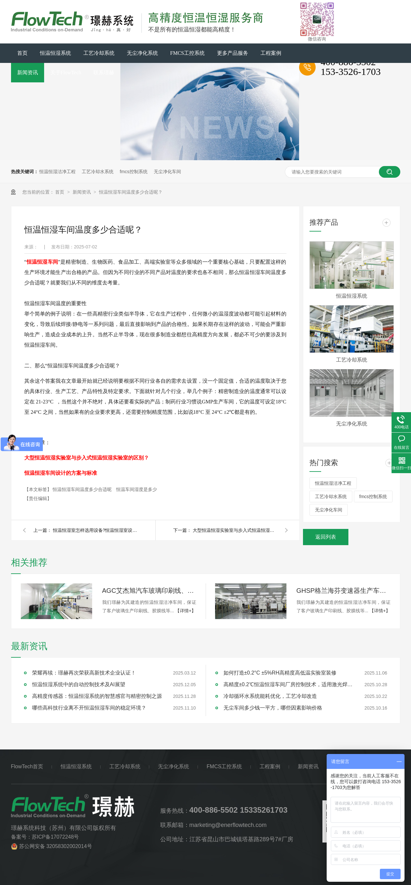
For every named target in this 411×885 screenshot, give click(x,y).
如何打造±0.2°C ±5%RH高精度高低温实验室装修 (280, 673)
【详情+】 (185, 610)
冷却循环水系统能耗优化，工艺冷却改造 (270, 696)
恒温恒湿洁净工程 (57, 171)
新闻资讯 (27, 72)
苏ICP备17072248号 (55, 837)
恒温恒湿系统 (55, 53)
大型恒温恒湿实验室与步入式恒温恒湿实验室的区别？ (86, 457)
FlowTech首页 (27, 766)
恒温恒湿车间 (42, 262)
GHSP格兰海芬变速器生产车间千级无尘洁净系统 (343, 590)
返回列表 (325, 537)
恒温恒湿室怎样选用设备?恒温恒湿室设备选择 (95, 530)
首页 (22, 53)
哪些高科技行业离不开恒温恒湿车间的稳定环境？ (89, 708)
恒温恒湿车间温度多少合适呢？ (131, 192)
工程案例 (270, 53)
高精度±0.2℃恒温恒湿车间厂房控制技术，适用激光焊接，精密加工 (288, 684)
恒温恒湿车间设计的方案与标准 (60, 473)
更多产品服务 (232, 53)
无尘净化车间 (167, 171)
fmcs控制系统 (134, 171)
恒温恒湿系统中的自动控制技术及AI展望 (78, 684)
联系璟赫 (103, 72)
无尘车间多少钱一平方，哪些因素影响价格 (273, 708)
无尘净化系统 (142, 53)
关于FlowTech (65, 72)
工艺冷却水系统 (98, 171)
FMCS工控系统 (187, 53)
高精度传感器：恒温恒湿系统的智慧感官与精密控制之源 (97, 696)
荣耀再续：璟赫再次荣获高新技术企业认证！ (84, 673)
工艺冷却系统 (99, 53)
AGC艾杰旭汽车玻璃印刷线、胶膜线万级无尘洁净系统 (149, 590)
